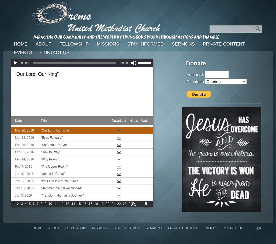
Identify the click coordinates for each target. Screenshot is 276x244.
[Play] (15, 63)
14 (73, 204)
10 (50, 204)
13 (67, 204)
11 (56, 204)
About (43, 44)
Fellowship (74, 44)
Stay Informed (145, 44)
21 (113, 204)
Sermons (183, 44)
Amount (193, 74)
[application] (82, 63)
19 (101, 204)
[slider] (74, 63)
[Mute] (133, 63)
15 (79, 204)
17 (90, 204)
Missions (108, 44)
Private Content (224, 44)
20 (107, 204)
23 (124, 204)
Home (21, 44)
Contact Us (54, 52)
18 (96, 204)
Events (23, 52)
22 (119, 204)
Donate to (195, 81)
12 (62, 204)
